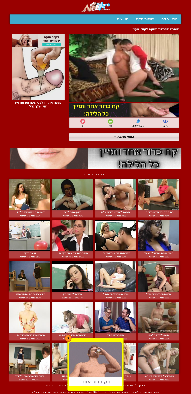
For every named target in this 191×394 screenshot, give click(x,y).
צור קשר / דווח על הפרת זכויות (129, 385)
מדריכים (50, 385)
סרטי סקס (169, 19)
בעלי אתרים (65, 385)
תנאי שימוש (103, 385)
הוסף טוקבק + (124, 136)
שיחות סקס (145, 19)
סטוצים (122, 19)
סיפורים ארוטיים (84, 385)
